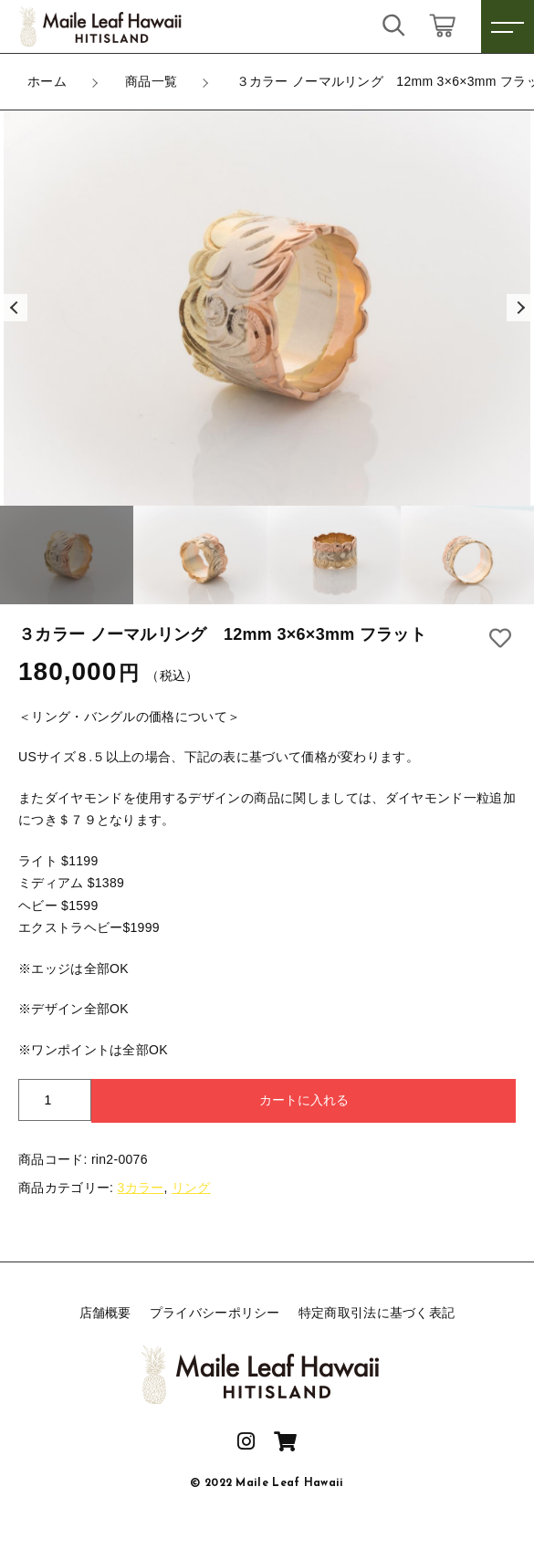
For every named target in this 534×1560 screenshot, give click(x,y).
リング (191, 1187)
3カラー (140, 1187)
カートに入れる (304, 1100)
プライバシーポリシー (215, 1312)
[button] (13, 307)
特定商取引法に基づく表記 (376, 1312)
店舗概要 (105, 1312)
